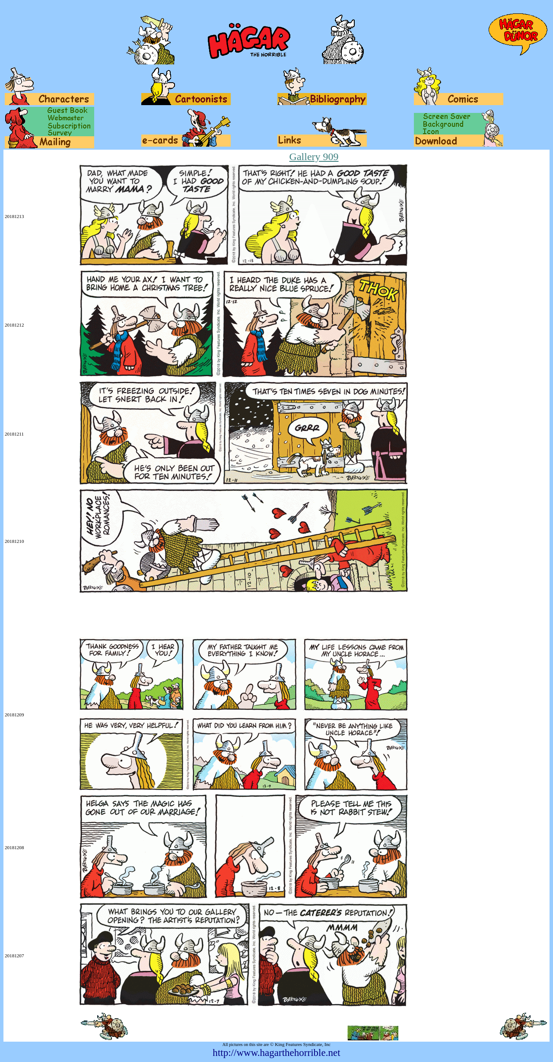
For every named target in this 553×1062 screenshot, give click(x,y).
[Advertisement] (162, 615)
